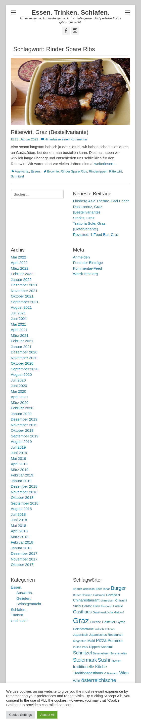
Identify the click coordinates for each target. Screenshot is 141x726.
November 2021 (24, 291)
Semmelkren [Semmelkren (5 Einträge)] (101, 653)
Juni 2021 (19, 318)
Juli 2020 (18, 380)
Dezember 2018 (24, 486)
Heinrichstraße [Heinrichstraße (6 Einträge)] (83, 629)
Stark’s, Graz (83, 218)
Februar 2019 (22, 475)
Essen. (36, 171)
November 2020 (24, 358)
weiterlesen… (105, 164)
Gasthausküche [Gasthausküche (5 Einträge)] (103, 612)
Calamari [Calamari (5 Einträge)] (99, 595)
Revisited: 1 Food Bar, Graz (96, 234)
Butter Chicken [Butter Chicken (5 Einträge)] (82, 595)
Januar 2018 (21, 548)
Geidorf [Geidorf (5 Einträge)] (119, 612)
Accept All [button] (47, 715)
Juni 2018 (19, 520)
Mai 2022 (18, 257)
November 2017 (24, 559)
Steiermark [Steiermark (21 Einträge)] (85, 660)
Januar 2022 (21, 279)
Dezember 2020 (24, 352)
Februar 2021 (22, 341)
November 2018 (24, 492)
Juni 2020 (19, 386)
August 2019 (21, 441)
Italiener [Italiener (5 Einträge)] (110, 629)
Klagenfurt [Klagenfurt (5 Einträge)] (80, 641)
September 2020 (25, 369)
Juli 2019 (18, 447)
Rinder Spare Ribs (74, 171)
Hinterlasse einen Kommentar (66, 139)
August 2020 (21, 374)
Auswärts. (22, 171)
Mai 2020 (18, 391)
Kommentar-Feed (87, 268)
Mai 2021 (18, 324)
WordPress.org (85, 274)
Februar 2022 (22, 274)
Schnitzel (17, 176)
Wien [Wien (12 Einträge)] (124, 673)
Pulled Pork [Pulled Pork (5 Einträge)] (80, 647)
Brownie (53, 171)
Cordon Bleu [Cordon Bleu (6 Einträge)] (91, 606)
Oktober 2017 (22, 564)
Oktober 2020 (22, 363)
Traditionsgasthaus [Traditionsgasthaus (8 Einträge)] (88, 673)
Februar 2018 (22, 542)
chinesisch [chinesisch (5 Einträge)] (107, 600)
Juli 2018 (18, 514)
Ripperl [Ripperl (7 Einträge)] (94, 647)
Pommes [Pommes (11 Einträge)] (116, 640)
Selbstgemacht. (29, 604)
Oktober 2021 (22, 296)
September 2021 (25, 302)
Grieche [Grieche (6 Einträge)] (95, 622)
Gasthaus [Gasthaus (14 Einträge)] (82, 611)
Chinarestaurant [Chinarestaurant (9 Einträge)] (86, 600)
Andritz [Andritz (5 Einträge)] (77, 589)
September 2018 (25, 503)
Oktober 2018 (22, 497)
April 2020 (19, 397)
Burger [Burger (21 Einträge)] (118, 588)
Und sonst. (20, 621)
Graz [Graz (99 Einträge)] (81, 620)
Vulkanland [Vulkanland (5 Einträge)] (111, 673)
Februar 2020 (22, 408)
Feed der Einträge (88, 262)
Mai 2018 (18, 525)
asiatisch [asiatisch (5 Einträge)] (88, 589)
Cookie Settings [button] (20, 715)
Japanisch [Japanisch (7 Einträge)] (80, 635)
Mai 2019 (18, 458)
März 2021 (20, 335)
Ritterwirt (115, 171)
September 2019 (25, 436)
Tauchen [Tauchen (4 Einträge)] (116, 660)
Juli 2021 (18, 313)
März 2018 (20, 537)
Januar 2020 (21, 414)
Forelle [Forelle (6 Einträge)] (118, 606)
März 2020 (20, 402)
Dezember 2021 (24, 285)
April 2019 (19, 464)
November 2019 (24, 425)
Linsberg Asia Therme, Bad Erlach (101, 201)
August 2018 (21, 509)
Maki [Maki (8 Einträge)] (91, 641)
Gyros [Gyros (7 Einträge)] (120, 622)
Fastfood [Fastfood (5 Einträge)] (106, 606)
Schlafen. (19, 609)
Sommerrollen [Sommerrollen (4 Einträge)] (118, 653)
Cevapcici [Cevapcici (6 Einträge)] (113, 595)
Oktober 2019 (22, 430)
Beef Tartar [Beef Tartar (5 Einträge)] (102, 589)
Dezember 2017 (24, 553)
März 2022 (20, 268)
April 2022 (19, 262)
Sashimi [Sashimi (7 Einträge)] (107, 647)
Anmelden (81, 257)
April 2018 (19, 531)
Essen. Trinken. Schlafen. (71, 12)
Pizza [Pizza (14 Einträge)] (101, 640)
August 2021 (21, 307)
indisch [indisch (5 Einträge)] (99, 629)
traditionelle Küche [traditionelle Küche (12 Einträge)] (90, 666)
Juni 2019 (19, 453)
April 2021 (19, 330)
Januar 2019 (21, 481)
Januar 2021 (21, 346)
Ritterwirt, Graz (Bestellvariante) (50, 132)
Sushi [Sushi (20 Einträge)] (104, 660)
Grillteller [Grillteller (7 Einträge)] (108, 622)
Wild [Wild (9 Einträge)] (76, 681)
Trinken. (17, 615)
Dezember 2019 (24, 419)
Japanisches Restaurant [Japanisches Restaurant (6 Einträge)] (106, 635)
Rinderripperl (98, 171)
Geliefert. (24, 598)
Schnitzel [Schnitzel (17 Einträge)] (82, 652)
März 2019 (20, 470)
